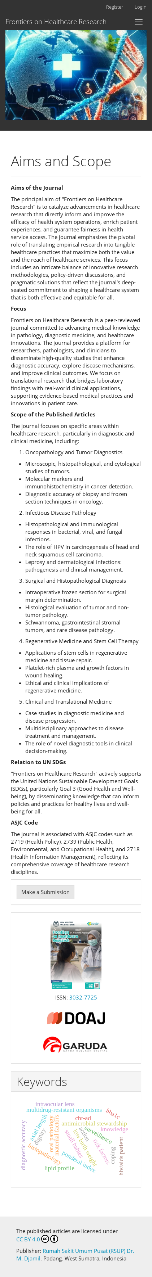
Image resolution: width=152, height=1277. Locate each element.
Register (114, 7)
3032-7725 (83, 997)
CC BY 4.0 (37, 1239)
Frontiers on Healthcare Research (56, 21)
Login (141, 7)
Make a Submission (45, 891)
